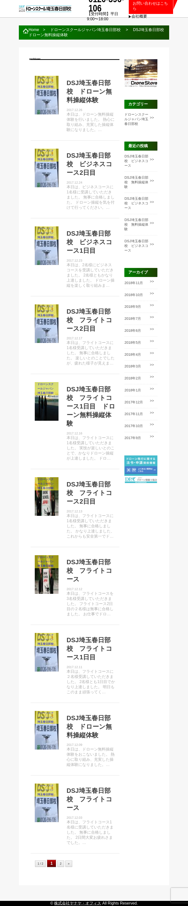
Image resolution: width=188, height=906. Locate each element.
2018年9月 (132, 307)
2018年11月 (133, 283)
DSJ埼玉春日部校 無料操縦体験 (136, 182)
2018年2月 (132, 378)
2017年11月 (133, 414)
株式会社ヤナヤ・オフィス (77, 903)
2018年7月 (132, 318)
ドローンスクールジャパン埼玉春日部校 (136, 119)
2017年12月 (133, 402)
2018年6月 (132, 330)
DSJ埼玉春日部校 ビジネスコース (136, 160)
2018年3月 (132, 366)
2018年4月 (132, 354)
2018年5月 (132, 342)
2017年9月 (132, 438)
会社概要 (139, 16)
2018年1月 (132, 390)
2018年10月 (133, 295)
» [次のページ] (69, 863)
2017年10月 (133, 426)
